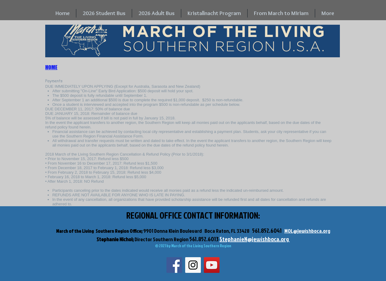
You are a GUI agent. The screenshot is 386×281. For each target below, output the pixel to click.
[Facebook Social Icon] (174, 265)
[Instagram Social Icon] (193, 265)
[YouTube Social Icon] (212, 265)
